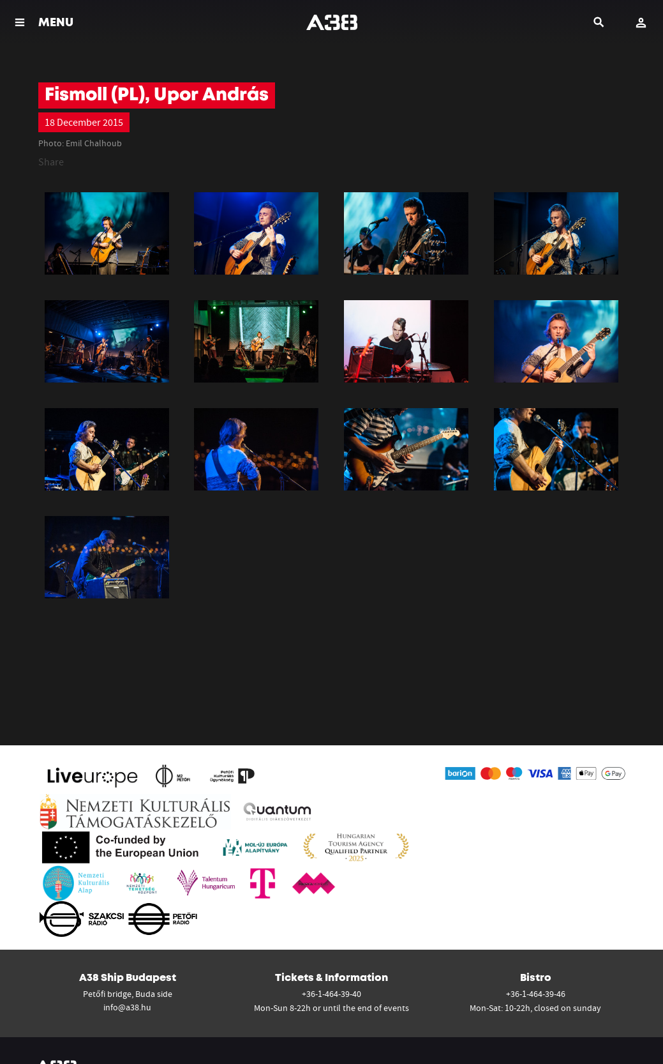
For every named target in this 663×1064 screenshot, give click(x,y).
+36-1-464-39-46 (535, 993)
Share (51, 161)
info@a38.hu (127, 1007)
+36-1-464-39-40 (331, 993)
